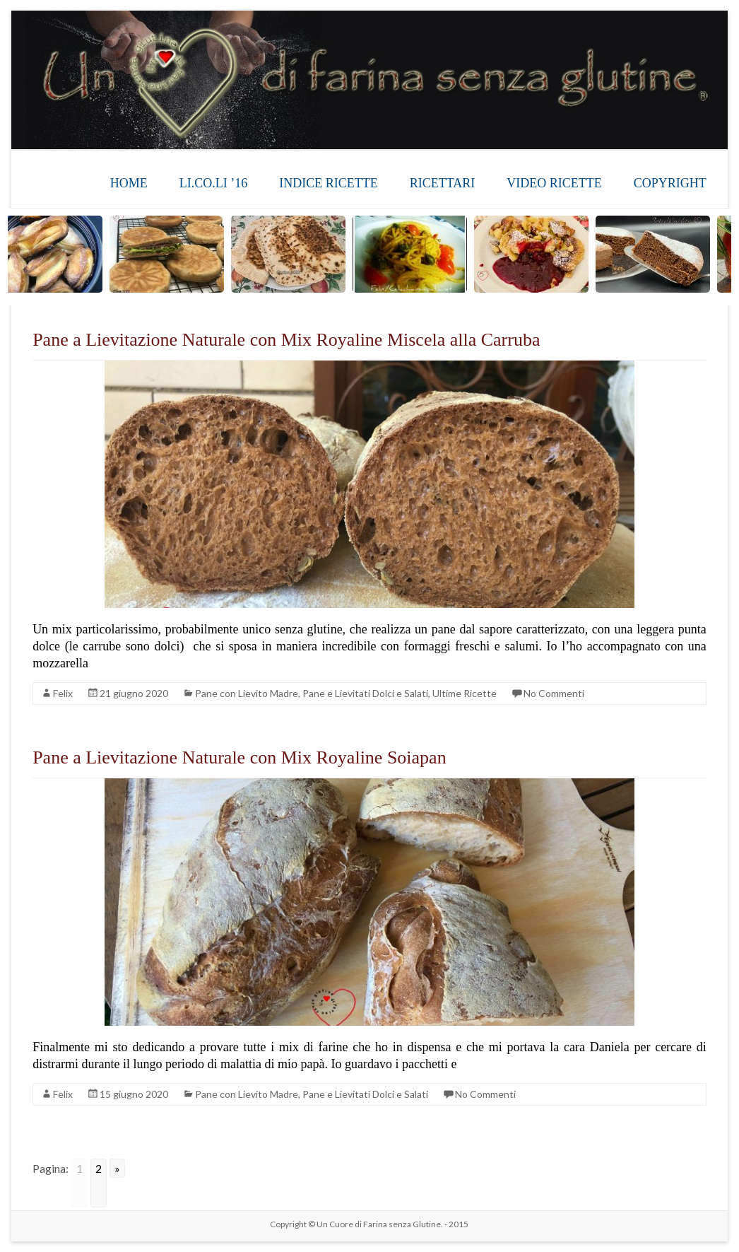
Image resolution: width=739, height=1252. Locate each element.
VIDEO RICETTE (554, 183)
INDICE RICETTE (328, 183)
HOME (129, 183)
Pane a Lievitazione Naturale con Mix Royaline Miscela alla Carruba (286, 339)
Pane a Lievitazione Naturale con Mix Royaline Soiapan (239, 757)
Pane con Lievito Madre (246, 693)
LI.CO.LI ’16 (213, 183)
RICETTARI (442, 183)
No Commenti (554, 693)
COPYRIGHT (670, 183)
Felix (63, 693)
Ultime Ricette (464, 693)
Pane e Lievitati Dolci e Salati (365, 693)
